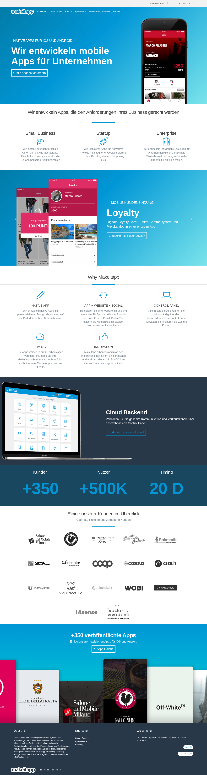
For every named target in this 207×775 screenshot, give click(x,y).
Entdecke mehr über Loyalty (127, 235)
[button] (15, 219)
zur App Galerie (103, 649)
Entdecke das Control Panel (126, 432)
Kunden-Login (186, 753)
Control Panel (56, 11)
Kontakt (116, 11)
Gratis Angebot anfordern (29, 73)
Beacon (68, 11)
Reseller (106, 11)
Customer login (157, 3)
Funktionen (42, 11)
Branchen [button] (94, 11)
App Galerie (80, 11)
